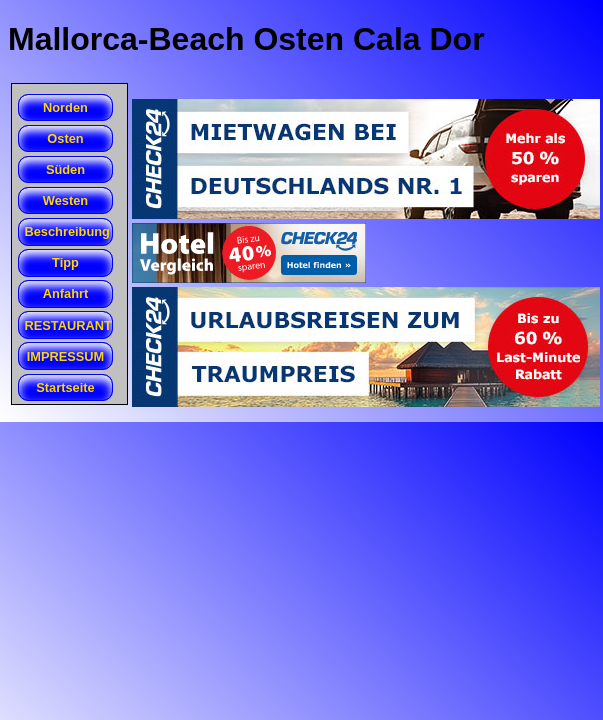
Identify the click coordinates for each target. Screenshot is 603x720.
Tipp (65, 262)
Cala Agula (19, 153)
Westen (65, 200)
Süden (65, 169)
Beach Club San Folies (19, 184)
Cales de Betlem (19, 122)
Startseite (65, 387)
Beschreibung (67, 231)
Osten (65, 138)
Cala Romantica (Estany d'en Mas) (19, 185)
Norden (65, 107)
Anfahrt (66, 293)
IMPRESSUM (66, 356)
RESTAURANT (68, 325)
